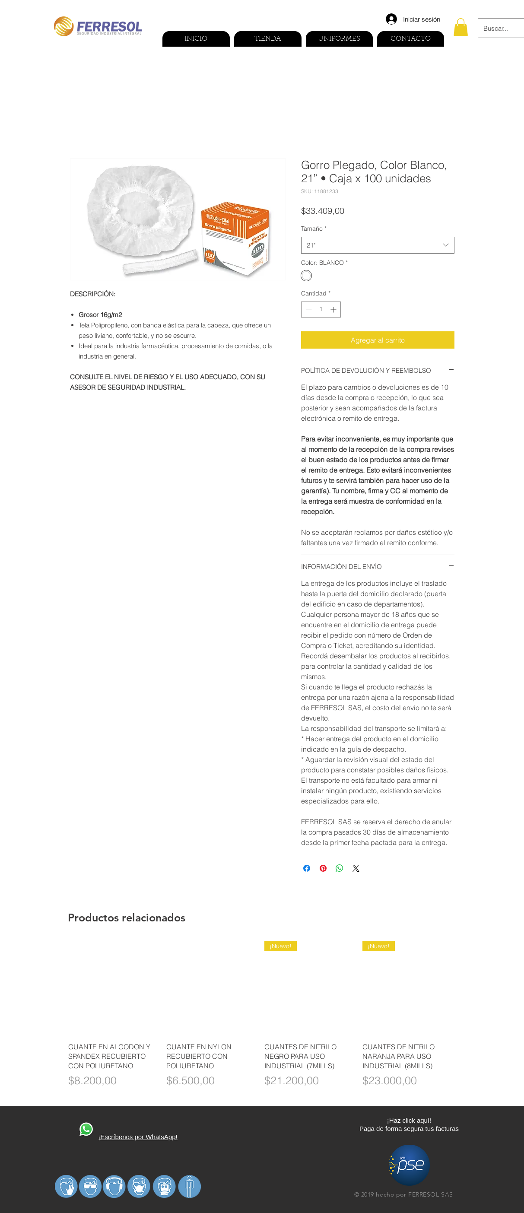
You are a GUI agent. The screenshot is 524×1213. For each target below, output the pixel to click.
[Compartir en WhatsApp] (339, 868)
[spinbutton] (321, 309)
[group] (262, 1020)
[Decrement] (307, 309)
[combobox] (377, 245)
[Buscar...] (497, 28)
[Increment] (334, 309)
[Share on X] (356, 868)
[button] (460, 27)
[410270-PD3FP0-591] (86, 1130)
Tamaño (314, 228)
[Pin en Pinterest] (323, 868)
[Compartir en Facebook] (307, 868)
